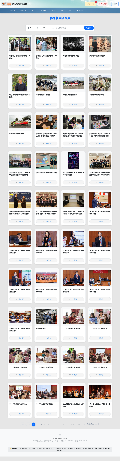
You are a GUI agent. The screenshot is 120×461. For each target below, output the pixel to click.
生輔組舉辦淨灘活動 (43, 95)
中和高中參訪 (41, 328)
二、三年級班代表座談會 (71, 328)
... (67, 424)
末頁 (78, 424)
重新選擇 (103, 4)
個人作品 (80, 10)
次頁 (72, 424)
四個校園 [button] (12, 10)
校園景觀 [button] (23, 10)
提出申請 (91, 3)
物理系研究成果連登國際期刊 (46, 173)
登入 (115, 4)
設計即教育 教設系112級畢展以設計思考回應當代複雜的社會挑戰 (46, 136)
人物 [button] (70, 10)
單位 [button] (53, 10)
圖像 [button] (62, 10)
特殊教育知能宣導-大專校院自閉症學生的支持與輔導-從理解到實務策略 (73, 214)
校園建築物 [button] (43, 10)
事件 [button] (33, 10)
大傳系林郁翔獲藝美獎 (71, 56)
